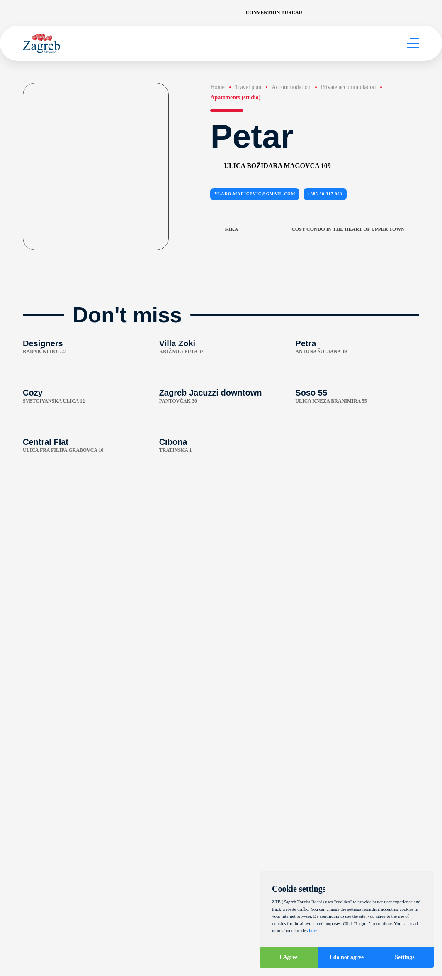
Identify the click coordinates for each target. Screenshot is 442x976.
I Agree (288, 957)
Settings (404, 957)
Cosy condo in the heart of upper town (355, 229)
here (313, 930)
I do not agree (347, 957)
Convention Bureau (274, 12)
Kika (224, 229)
